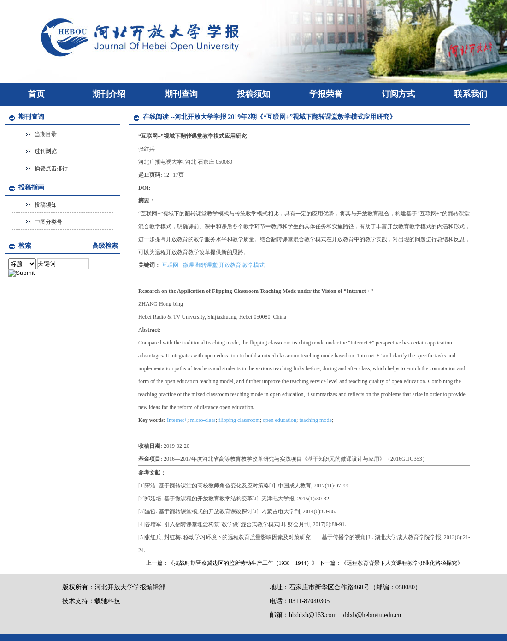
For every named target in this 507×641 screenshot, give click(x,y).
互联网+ (172, 265)
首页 (36, 94)
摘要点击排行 (51, 168)
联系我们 (470, 94)
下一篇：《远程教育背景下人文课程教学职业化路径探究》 (391, 563)
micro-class (202, 420)
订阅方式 (398, 94)
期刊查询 (181, 94)
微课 (188, 265)
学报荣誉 (325, 94)
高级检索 (105, 245)
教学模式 (253, 265)
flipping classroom (239, 420)
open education (279, 420)
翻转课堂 (206, 265)
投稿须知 (253, 94)
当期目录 (46, 134)
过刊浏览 (46, 151)
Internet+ (177, 420)
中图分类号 (48, 222)
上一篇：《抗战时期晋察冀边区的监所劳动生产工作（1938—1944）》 (232, 563)
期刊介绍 (108, 94)
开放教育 (230, 265)
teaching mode (315, 420)
